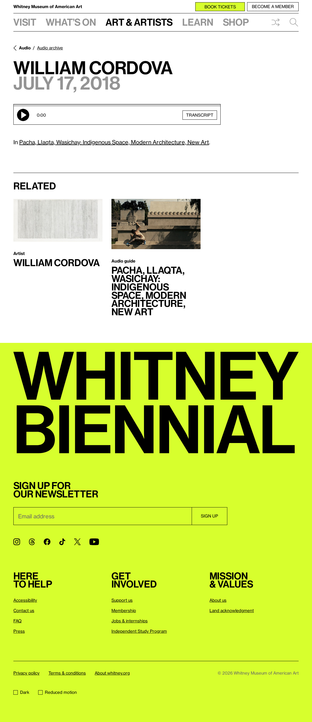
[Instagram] (17, 542)
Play (23, 115)
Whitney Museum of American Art (47, 6)
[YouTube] (94, 542)
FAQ (17, 620)
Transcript (199, 114)
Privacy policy (26, 672)
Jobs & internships (129, 620)
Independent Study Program (139, 631)
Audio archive (50, 47)
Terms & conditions (67, 672)
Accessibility (25, 600)
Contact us (23, 610)
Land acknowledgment (231, 610)
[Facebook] (47, 542)
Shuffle (275, 22)
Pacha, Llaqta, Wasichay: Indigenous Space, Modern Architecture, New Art (114, 142)
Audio (25, 47)
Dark (21, 692)
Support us (122, 600)
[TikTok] (62, 542)
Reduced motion (57, 692)
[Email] (102, 516)
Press (19, 631)
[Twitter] (77, 542)
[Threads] (32, 542)
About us (217, 600)
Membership (123, 610)
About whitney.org (112, 672)
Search (293, 22)
